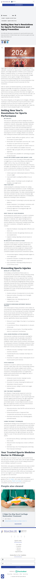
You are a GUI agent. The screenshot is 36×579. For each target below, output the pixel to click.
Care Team (18, 544)
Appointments (18, 551)
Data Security (15, 574)
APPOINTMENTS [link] (18, 4)
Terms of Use (25, 574)
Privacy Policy (9, 574)
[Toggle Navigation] (33, 2)
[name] (19, 559)
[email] (19, 563)
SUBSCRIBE (18, 567)
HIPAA (21, 574)
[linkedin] (24, 536)
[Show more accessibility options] (2, 576)
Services (19, 548)
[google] (15, 536)
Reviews (19, 549)
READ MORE (18, 523)
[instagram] (18, 536)
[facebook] (11, 536)
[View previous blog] (4, 15)
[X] (21, 536)
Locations (18, 546)
